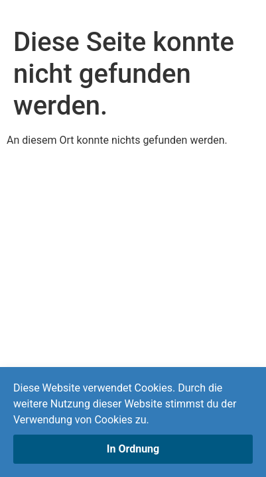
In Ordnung (133, 449)
